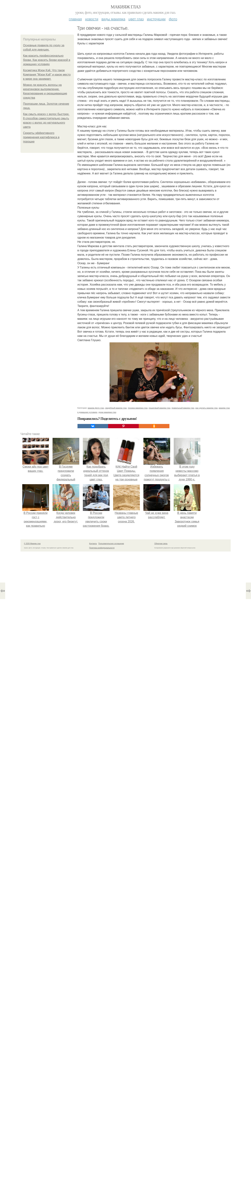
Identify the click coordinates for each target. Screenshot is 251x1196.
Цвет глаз (136, 19)
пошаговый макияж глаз (159, 408)
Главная (75, 19)
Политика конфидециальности (102, 548)
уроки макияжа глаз (107, 412)
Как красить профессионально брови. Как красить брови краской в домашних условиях (46, 60)
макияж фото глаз (96, 408)
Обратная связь (161, 544)
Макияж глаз (125, 6)
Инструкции (156, 19)
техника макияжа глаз (138, 408)
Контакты (93, 544)
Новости (91, 19)
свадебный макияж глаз (116, 408)
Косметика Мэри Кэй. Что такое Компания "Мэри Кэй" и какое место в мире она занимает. (47, 74)
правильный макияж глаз (183, 408)
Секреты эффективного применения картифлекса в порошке (41, 137)
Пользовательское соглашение (111, 544)
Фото (173, 19)
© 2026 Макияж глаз (32, 544)
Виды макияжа (113, 19)
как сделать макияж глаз (206, 408)
